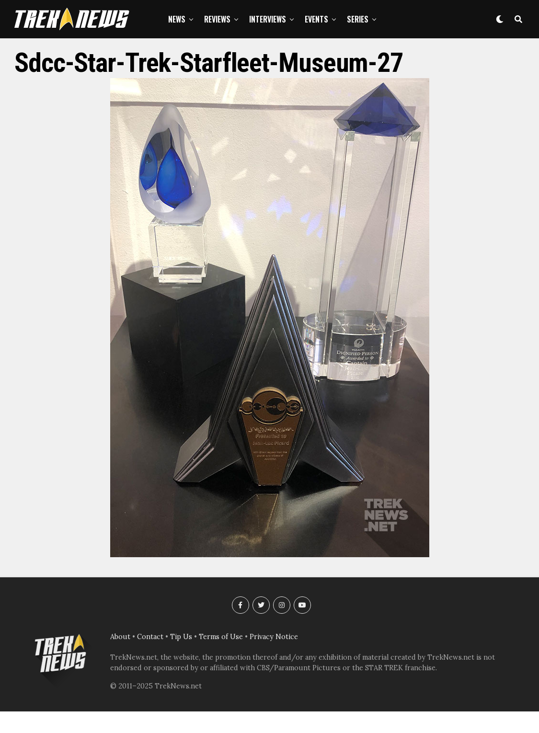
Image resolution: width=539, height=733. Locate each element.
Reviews (217, 19)
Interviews (267, 19)
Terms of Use (221, 636)
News (176, 19)
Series (357, 19)
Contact (150, 636)
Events (316, 19)
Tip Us (181, 636)
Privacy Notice (274, 636)
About (120, 636)
